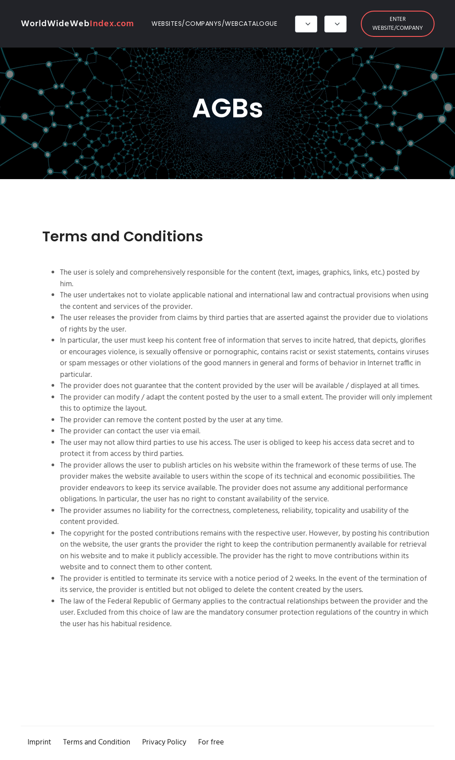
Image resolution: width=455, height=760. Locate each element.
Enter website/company (397, 24)
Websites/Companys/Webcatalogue (214, 23)
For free (211, 742)
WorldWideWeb (77, 24)
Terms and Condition (96, 742)
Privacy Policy (164, 742)
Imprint (39, 742)
